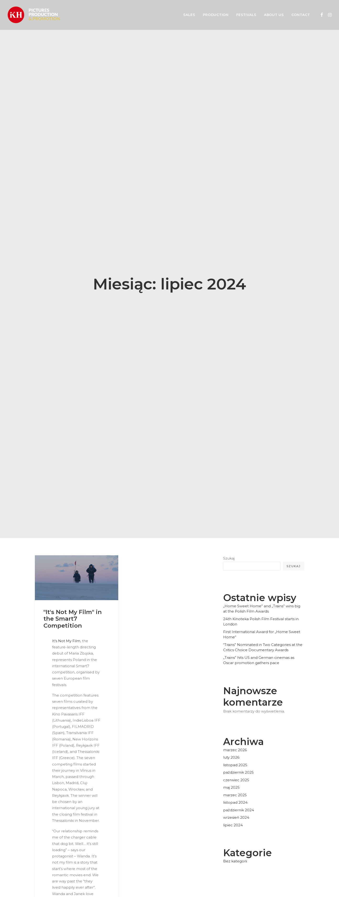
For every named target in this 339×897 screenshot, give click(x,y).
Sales (189, 15)
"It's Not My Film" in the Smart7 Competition (72, 526)
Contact (300, 15)
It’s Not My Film (66, 548)
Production (216, 15)
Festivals (246, 15)
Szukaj (229, 466)
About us (274, 15)
